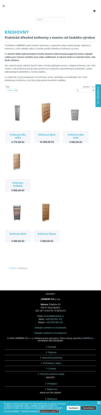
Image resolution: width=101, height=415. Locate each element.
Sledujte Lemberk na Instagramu (50, 332)
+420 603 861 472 (53, 319)
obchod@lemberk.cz (54, 316)
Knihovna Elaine (47, 233)
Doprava (52, 352)
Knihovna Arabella (17, 184)
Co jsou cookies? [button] (12, 411)
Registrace (52, 389)
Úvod (12, 268)
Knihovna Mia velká (18, 136)
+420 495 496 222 (54, 322)
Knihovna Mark (47, 134)
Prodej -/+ (11, 90)
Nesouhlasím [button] (89, 408)
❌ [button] (99, 403)
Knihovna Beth (17, 233)
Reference (52, 398)
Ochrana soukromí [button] (30, 411)
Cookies (52, 368)
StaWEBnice (87, 338)
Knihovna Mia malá (76, 136)
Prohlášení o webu (52, 363)
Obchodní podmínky (52, 357)
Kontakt (52, 346)
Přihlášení (52, 383)
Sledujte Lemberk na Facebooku (50, 327)
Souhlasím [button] (73, 408)
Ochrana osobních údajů (52, 373)
